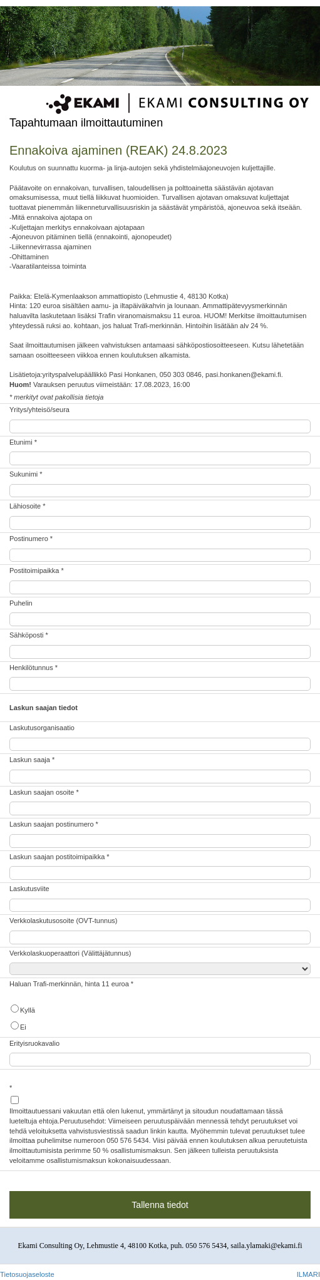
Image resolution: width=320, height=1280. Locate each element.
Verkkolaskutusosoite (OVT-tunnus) (63, 920)
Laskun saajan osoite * (44, 792)
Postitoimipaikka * (36, 570)
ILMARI (308, 1274)
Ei (17, 1026)
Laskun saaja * (31, 759)
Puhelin (21, 603)
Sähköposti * (28, 635)
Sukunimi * (26, 474)
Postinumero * (31, 538)
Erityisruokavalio (34, 1043)
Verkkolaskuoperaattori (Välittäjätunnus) (70, 953)
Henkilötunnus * (33, 667)
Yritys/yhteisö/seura (39, 409)
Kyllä (22, 1009)
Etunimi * (23, 442)
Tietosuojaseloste (27, 1274)
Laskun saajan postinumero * (53, 824)
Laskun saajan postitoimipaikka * (59, 856)
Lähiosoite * (27, 506)
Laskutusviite (29, 888)
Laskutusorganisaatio (42, 727)
